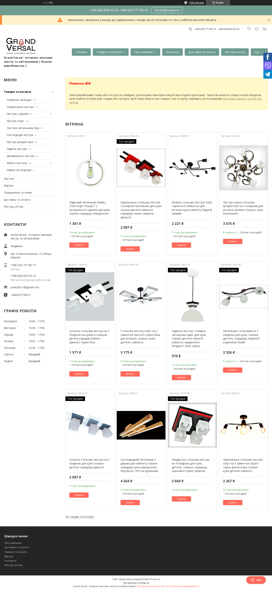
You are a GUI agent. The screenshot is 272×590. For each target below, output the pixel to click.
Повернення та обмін (18, 192)
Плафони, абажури (19, 100)
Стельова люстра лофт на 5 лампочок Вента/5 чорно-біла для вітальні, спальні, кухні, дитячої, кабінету (140, 336)
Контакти (172, 52)
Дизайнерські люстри (20, 156)
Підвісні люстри (17, 149)
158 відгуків (196, 2)
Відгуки (8, 185)
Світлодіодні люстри (20, 135)
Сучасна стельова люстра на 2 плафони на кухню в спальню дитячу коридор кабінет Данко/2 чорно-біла (89, 336)
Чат (256, 580)
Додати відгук (256, 29)
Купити (79, 245)
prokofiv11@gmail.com (25, 287)
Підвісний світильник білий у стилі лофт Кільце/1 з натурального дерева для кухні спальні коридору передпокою (89, 208)
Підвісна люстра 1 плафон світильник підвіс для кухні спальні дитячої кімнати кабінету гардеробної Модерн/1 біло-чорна (189, 338)
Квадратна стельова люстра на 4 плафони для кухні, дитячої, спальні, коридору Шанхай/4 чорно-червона (190, 465)
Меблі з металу (17, 163)
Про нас (9, 178)
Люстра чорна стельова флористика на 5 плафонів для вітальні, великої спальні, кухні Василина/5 (243, 208)
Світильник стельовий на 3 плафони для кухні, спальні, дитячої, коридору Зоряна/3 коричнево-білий (241, 336)
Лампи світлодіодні (19, 170)
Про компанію (144, 52)
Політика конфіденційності (184, 586)
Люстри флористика (20, 142)
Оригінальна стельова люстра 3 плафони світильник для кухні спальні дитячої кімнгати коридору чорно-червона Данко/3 (141, 210)
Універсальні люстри (20, 107)
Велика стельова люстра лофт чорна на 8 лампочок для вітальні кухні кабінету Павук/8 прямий (192, 208)
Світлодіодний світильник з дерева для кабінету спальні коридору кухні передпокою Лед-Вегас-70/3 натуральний (139, 465)
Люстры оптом (13, 206)
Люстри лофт (15, 121)
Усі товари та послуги (79, 517)
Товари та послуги (109, 52)
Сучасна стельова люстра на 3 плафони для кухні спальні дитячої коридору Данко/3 (89, 463)
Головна (81, 52)
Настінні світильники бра (23, 128)
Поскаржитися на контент (151, 586)
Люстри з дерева (18, 114)
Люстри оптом (235, 52)
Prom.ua (155, 579)
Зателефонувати (166, 10)
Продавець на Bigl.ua (136, 582)
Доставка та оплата (201, 52)
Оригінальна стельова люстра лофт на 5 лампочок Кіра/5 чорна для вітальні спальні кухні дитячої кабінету (243, 465)
